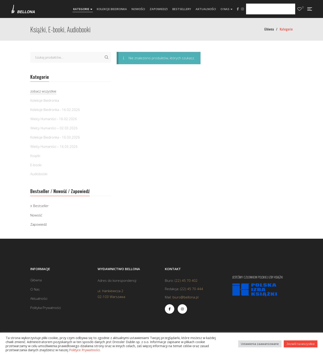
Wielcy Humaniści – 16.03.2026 (54, 146)
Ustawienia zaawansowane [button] (260, 344)
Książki (35, 155)
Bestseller (41, 205)
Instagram (242, 9)
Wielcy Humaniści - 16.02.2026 (53, 119)
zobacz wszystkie (43, 91)
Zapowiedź (38, 224)
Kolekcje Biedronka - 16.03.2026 (55, 137)
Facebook (238, 9)
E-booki (35, 165)
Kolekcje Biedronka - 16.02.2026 (55, 109)
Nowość (36, 215)
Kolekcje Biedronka (44, 100)
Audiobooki (38, 174)
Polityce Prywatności (84, 350)
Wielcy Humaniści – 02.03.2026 (54, 128)
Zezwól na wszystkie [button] (300, 344)
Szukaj (106, 57)
